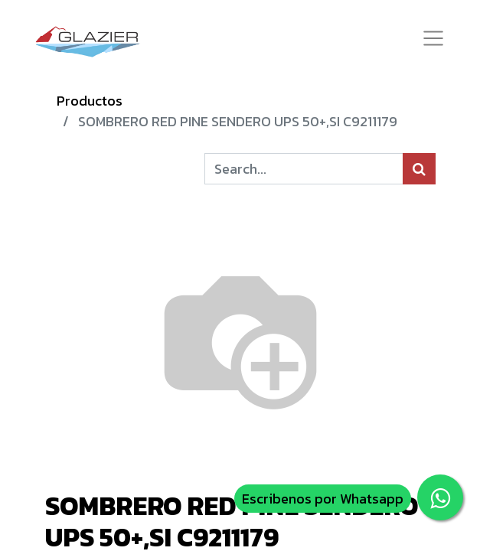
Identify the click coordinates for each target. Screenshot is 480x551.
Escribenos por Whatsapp (322, 498)
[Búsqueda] (419, 168)
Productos (89, 100)
